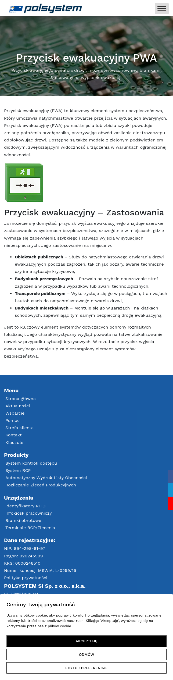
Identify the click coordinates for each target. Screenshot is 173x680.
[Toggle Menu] (161, 8)
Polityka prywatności (25, 577)
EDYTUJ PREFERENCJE (86, 668)
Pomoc (12, 420)
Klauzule (14, 442)
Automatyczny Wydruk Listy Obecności (46, 477)
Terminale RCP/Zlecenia (30, 527)
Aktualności (17, 405)
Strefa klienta (19, 427)
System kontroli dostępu (31, 463)
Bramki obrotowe (23, 520)
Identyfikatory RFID (25, 505)
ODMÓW (86, 654)
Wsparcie (14, 413)
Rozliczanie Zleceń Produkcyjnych (40, 484)
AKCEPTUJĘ (87, 641)
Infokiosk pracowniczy (28, 513)
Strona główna (20, 398)
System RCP (18, 470)
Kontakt (13, 434)
